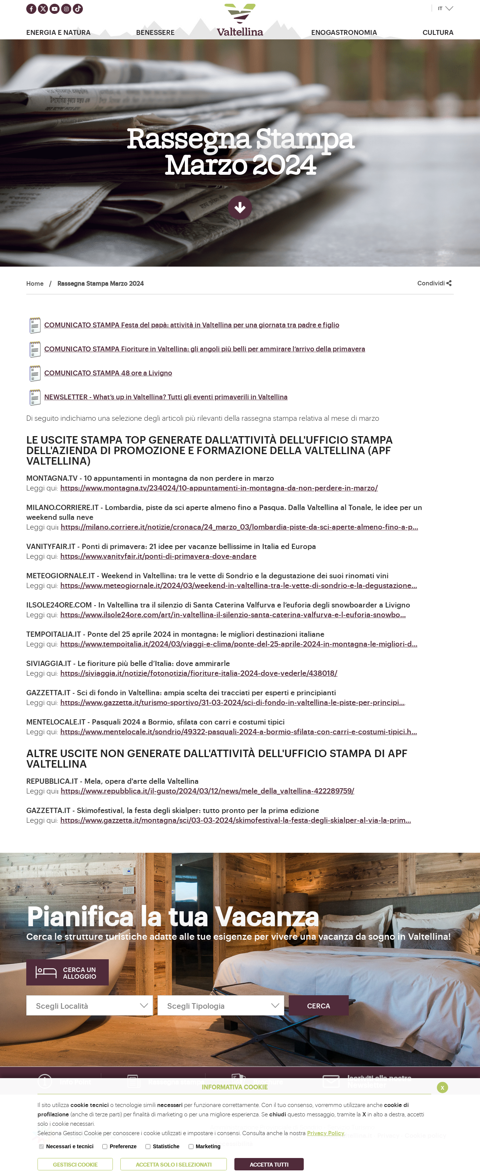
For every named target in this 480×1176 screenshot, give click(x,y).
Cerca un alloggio (79, 972)
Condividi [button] (434, 282)
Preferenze (123, 1146)
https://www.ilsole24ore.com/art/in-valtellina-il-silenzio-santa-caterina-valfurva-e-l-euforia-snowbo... (233, 614)
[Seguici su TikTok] (78, 9)
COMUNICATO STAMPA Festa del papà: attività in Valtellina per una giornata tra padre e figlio (182, 324)
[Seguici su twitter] (43, 9)
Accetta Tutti (269, 1164)
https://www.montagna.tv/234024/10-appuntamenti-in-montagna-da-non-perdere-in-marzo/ (219, 487)
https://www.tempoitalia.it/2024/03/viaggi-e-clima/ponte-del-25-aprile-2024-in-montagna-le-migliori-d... (238, 643)
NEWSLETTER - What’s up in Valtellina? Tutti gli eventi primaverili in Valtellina (157, 396)
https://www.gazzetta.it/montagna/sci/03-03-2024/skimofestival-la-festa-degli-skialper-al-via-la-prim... (235, 820)
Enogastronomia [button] (344, 31)
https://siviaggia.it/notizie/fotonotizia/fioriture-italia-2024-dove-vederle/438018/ (199, 673)
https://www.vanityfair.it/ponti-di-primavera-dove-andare (158, 556)
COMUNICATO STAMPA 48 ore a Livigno (99, 372)
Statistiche (166, 1146)
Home (35, 283)
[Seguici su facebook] (31, 9)
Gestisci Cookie (75, 1164)
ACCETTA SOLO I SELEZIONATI (174, 1164)
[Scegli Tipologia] (221, 1005)
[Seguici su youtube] (55, 9)
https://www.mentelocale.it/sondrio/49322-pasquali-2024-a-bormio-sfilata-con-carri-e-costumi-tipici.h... (238, 731)
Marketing (208, 1146)
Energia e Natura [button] (58, 31)
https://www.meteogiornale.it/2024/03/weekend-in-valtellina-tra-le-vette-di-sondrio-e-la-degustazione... (238, 585)
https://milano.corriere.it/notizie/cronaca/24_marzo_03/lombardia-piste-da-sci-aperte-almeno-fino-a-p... (239, 526)
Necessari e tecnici (69, 1146)
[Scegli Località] (89, 1005)
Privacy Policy (325, 1133)
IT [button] (440, 8)
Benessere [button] (155, 31)
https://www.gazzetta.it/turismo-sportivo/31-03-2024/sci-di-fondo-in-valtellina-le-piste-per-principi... (232, 702)
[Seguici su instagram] (66, 9)
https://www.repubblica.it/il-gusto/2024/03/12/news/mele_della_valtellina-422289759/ (207, 790)
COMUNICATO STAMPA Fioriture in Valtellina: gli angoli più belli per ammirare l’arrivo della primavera (195, 348)
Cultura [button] (438, 31)
